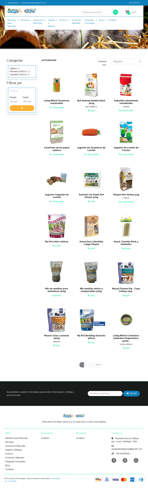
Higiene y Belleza (51, 23)
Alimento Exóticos (20, 71)
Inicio (9, 43)
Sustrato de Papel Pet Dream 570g (91, 196)
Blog (101, 20)
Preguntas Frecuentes (89, 21)
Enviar (131, 393)
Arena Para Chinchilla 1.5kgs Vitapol (91, 243)
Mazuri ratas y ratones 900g (56, 337)
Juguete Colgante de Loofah (57, 196)
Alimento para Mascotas (12, 23)
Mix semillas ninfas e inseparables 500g (91, 290)
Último (98, 365)
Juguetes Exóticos (20, 74)
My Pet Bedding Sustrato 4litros (91, 337)
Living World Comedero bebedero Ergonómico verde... (126, 338)
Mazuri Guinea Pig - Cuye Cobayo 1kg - (126, 290)
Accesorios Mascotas (38, 21)
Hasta (25, 97)
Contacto (112, 20)
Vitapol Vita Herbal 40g (126, 194)
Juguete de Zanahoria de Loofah (91, 149)
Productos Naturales (77, 21)
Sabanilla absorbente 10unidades (126, 102)
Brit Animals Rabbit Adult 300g (91, 102)
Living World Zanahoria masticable (56, 102)
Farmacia (25, 20)
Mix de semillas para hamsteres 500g (56, 290)
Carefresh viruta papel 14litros (56, 149)
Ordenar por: (102, 63)
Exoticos (63, 20)
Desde (13, 97)
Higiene (15, 68)
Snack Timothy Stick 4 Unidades (126, 243)
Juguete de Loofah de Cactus (126, 149)
